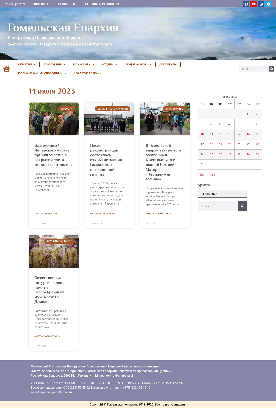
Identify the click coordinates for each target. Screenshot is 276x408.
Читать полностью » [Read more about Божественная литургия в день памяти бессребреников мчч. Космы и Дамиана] (47, 336)
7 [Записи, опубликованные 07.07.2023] (238, 124)
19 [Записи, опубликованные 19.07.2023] (220, 144)
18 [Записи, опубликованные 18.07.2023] (211, 144)
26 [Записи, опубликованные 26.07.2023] (220, 154)
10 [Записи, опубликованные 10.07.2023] (202, 134)
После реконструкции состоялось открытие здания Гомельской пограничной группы (106, 160)
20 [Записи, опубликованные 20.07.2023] (229, 144)
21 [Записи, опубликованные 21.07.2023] (239, 144)
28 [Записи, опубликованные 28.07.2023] (239, 154)
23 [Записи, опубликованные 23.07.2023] (257, 144)
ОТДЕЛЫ (109, 64)
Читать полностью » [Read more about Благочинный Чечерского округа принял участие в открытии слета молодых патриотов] (47, 213)
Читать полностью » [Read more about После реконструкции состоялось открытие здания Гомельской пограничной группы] (102, 213)
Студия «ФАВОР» (138, 64)
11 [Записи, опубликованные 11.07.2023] (211, 134)
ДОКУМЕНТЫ (168, 64)
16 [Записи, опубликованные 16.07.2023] (257, 134)
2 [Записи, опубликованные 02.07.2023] (256, 114)
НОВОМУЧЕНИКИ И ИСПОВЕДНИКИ (41, 73)
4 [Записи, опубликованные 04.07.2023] (211, 124)
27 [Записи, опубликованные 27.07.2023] (229, 154)
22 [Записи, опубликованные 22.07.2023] (248, 144)
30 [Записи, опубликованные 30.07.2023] (257, 154)
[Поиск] (271, 69)
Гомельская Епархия (63, 27)
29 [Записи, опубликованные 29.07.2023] (248, 154)
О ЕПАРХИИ (26, 64)
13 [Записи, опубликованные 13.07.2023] (229, 134)
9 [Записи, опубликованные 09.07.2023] (256, 124)
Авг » (212, 175)
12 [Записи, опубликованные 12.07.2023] (220, 134)
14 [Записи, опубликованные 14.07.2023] (239, 134)
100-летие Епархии (87, 73)
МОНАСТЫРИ (83, 64)
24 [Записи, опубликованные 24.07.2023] (202, 154)
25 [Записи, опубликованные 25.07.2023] (211, 154)
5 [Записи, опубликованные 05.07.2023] (220, 124)
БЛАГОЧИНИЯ (54, 64)
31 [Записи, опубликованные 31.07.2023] (202, 164)
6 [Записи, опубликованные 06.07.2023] (229, 124)
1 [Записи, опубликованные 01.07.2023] (247, 114)
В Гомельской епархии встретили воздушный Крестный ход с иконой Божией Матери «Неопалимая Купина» (163, 162)
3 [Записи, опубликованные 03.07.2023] (201, 124)
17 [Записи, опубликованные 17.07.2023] (202, 144)
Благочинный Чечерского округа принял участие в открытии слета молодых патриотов (53, 155)
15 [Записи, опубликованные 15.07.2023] (248, 134)
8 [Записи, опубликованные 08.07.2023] (247, 124)
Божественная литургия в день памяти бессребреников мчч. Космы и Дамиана (49, 289)
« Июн (202, 175)
